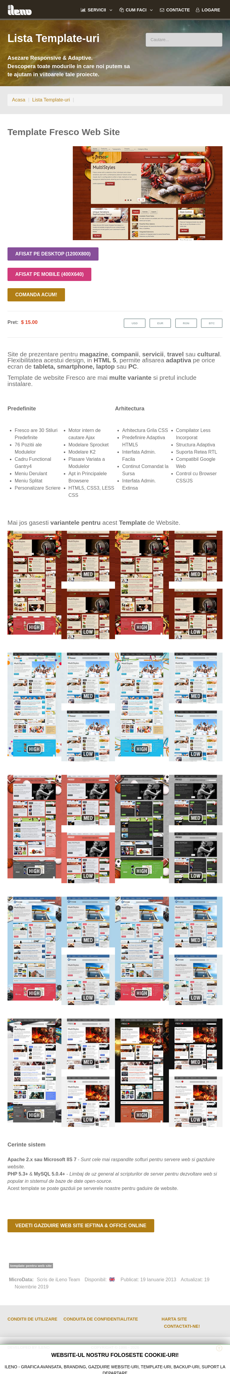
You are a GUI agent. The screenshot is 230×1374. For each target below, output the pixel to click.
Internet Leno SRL (115, 1353)
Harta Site (174, 1319)
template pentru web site (31, 1266)
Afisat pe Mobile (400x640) (49, 274)
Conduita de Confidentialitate (100, 1319)
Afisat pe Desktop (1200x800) (53, 253)
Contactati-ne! (182, 1326)
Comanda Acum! (36, 294)
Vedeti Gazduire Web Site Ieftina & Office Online (80, 1225)
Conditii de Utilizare (32, 1319)
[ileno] (19, 9)
